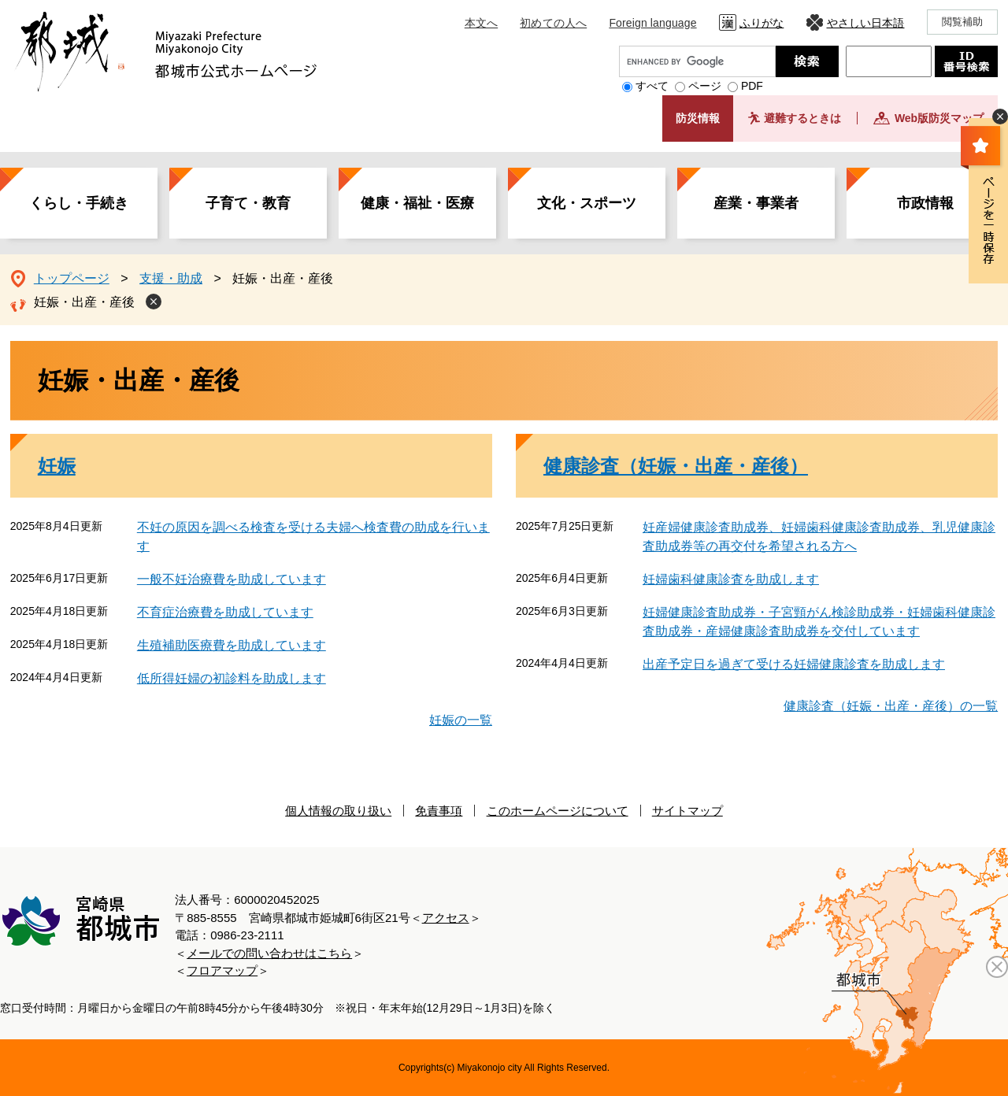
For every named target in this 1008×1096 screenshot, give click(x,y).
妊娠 (57, 465)
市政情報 (925, 203)
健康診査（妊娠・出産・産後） (675, 465)
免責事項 (438, 810)
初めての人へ (553, 23)
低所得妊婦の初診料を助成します (231, 678)
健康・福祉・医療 (417, 203)
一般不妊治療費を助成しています (231, 579)
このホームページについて (557, 810)
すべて (652, 86)
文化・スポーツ (586, 203)
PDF (752, 86)
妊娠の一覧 (460, 720)
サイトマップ (687, 810)
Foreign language (652, 23)
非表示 (1000, 116)
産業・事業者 (756, 203)
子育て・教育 (248, 203)
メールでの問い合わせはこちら (269, 953)
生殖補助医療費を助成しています (231, 645)
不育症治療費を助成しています (225, 612)
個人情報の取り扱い (338, 810)
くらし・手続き (78, 203)
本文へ (481, 23)
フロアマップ (222, 970)
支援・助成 (170, 278)
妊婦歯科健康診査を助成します (731, 579)
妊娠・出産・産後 (84, 302)
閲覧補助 (963, 22)
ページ (704, 86)
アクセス (445, 917)
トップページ (71, 278)
